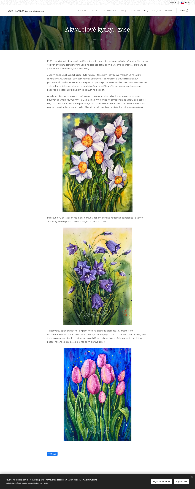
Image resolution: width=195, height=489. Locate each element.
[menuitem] (79, 10)
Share (52, 454)
